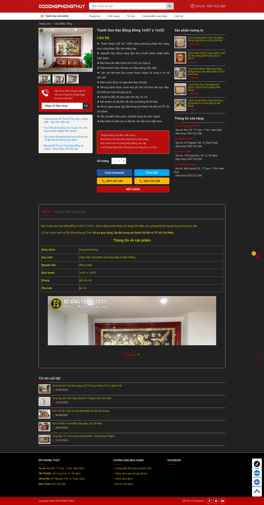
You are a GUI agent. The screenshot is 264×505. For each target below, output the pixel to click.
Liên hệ (179, 16)
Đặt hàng (133, 189)
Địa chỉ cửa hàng (124, 484)
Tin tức (131, 16)
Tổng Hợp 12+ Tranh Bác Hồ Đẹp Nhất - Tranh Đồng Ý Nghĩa (83, 436)
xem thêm (132, 354)
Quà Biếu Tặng (63, 23)
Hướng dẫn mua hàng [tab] (70, 212)
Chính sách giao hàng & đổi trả (131, 473)
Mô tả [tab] (46, 212)
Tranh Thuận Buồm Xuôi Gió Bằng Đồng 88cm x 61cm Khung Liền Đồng (205, 103)
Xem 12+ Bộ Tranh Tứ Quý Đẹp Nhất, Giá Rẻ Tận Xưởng (80, 411)
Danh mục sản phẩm (57, 16)
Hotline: (210, 6)
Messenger (257, 483)
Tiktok (257, 465)
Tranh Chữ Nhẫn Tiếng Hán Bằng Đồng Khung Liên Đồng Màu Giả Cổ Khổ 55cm (206, 72)
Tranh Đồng (83, 23)
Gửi (86, 105)
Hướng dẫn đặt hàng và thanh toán (133, 468)
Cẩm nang (113, 16)
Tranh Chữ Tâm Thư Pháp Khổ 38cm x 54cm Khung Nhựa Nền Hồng (204, 87)
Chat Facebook (114, 172)
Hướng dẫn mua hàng (155, 16)
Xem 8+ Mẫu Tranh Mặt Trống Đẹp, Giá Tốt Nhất (77, 423)
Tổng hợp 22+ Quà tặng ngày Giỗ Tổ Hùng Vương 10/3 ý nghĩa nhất (87, 385)
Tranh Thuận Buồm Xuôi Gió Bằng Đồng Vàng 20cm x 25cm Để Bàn (205, 39)
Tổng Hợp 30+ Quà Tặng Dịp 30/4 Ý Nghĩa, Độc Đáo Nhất (81, 398)
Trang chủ (94, 16)
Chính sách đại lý (124, 478)
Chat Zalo (256, 474)
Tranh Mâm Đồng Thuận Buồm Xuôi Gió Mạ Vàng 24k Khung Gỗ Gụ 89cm (206, 56)
